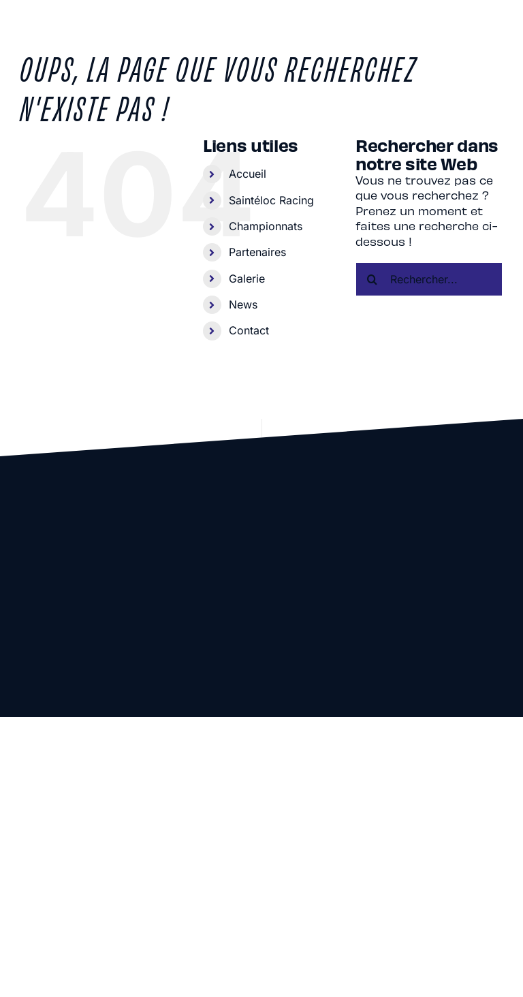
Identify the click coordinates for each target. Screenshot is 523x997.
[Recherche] (372, 279)
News (243, 304)
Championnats (265, 226)
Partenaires (257, 252)
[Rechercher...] (429, 279)
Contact (249, 330)
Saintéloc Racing (271, 200)
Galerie (247, 278)
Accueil (247, 173)
